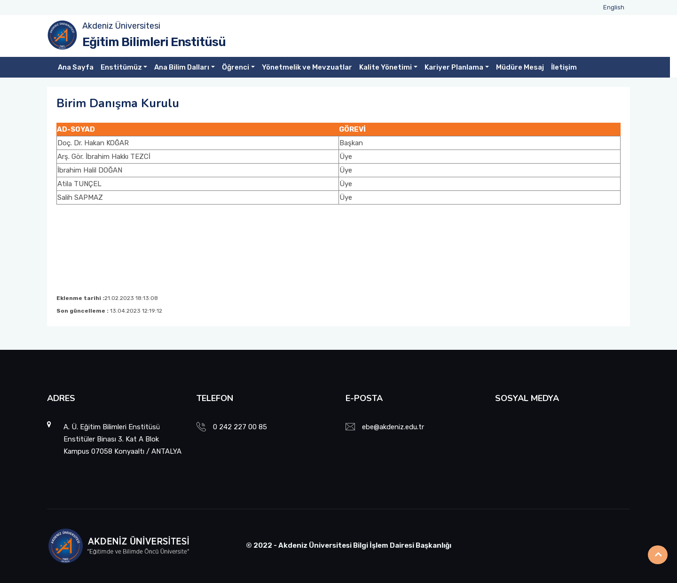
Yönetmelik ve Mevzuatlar (307, 67)
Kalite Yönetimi (385, 67)
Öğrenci (235, 67)
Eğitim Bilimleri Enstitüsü (154, 42)
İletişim (564, 67)
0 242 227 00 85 (240, 427)
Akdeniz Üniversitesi (121, 26)
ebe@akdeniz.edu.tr (393, 427)
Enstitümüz (121, 67)
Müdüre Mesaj (520, 67)
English (613, 7)
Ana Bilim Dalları (181, 67)
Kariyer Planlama (454, 67)
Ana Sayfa (76, 67)
